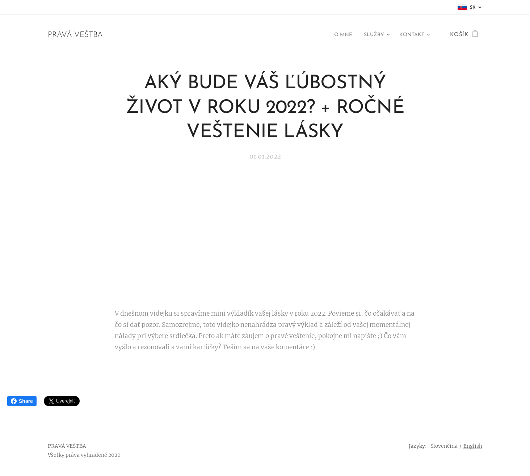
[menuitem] (337, 35)
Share (22, 401)
